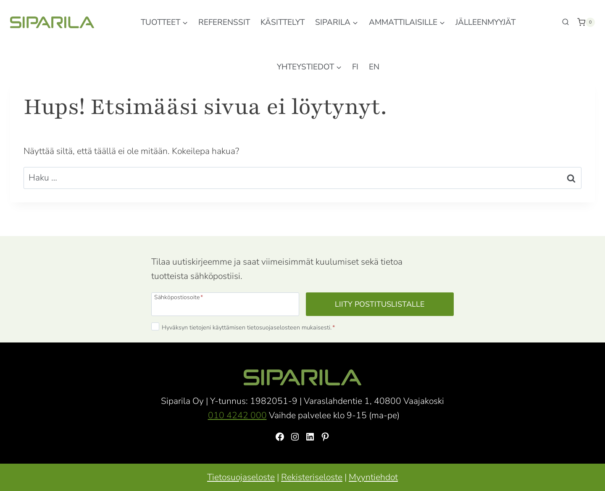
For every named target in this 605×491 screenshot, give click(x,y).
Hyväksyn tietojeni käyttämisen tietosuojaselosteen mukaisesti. (248, 327)
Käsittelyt (282, 22)
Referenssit (224, 22)
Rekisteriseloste (311, 477)
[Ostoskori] (586, 22)
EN (374, 66)
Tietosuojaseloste (241, 477)
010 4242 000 (237, 415)
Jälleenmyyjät (485, 22)
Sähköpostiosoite (178, 296)
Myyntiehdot (373, 477)
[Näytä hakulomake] (565, 22)
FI (355, 66)
